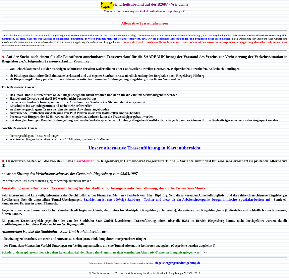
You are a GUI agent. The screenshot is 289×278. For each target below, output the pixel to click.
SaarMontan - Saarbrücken (126, 195)
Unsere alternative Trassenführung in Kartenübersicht (145, 147)
